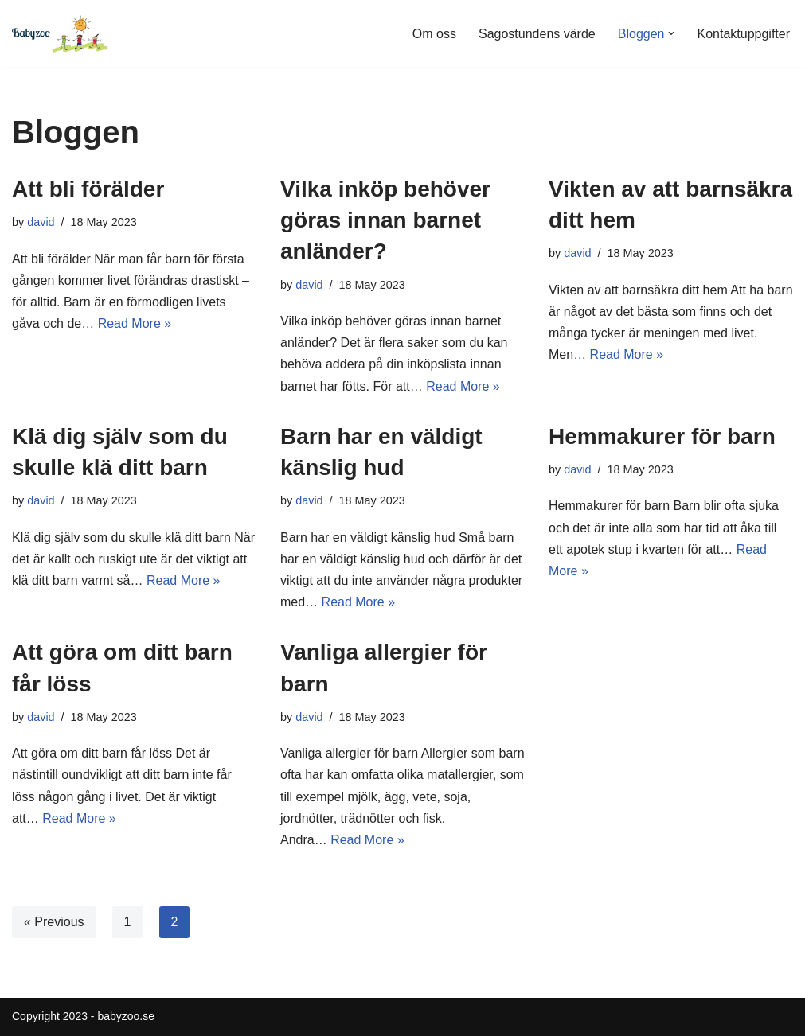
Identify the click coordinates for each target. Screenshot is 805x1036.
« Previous (54, 922)
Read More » (135, 323)
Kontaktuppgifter (743, 34)
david (40, 222)
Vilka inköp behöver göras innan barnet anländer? (385, 220)
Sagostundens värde (537, 34)
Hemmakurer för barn (662, 436)
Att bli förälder (88, 189)
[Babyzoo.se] (59, 33)
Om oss (434, 34)
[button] (671, 33)
